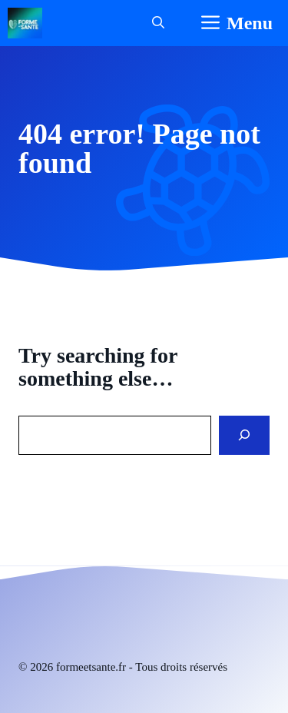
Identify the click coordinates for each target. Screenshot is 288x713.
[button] (158, 23)
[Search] (244, 435)
